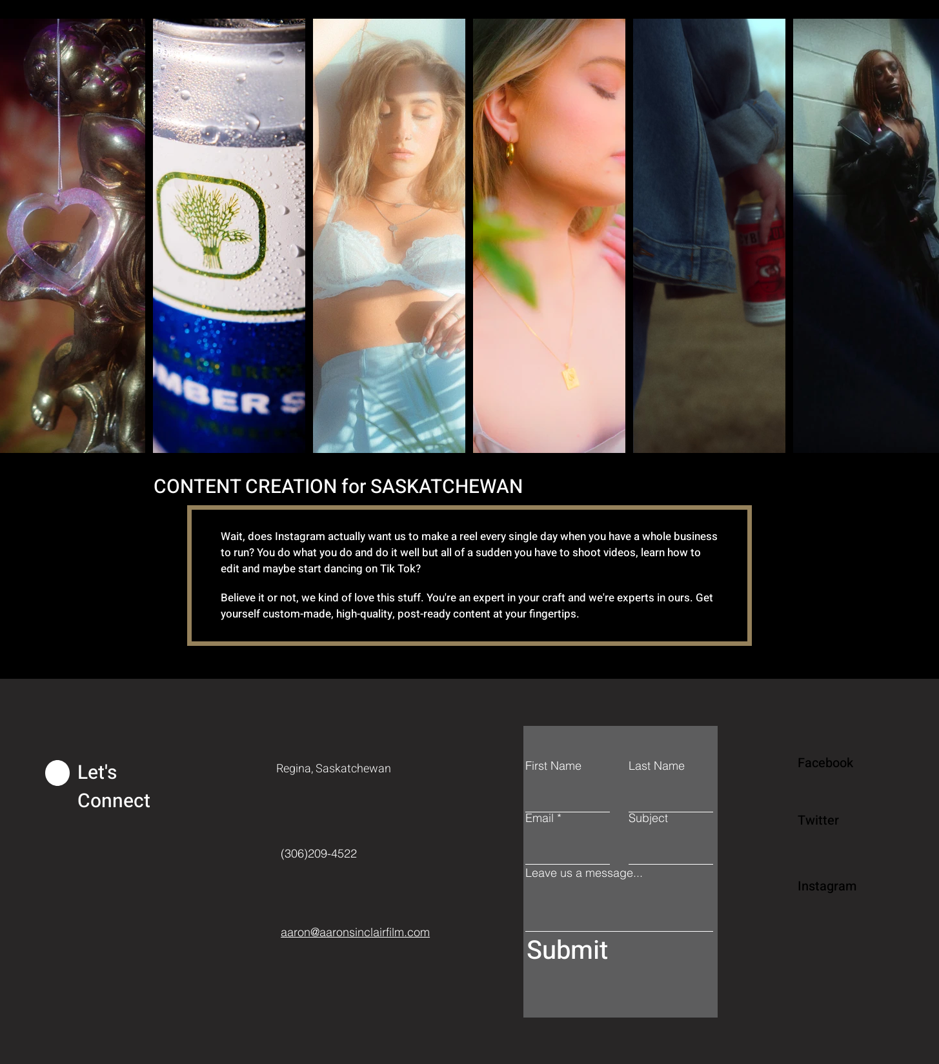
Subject (648, 818)
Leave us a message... (584, 873)
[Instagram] (843, 886)
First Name (553, 766)
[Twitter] (843, 820)
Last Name (657, 766)
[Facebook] (843, 763)
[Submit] (616, 951)
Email (539, 818)
